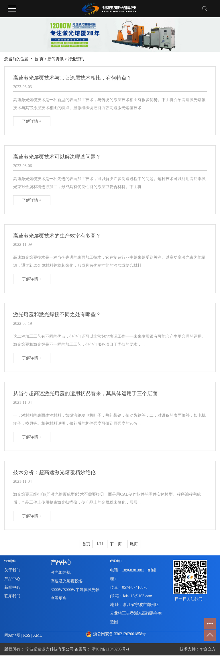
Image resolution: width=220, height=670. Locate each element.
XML (37, 635)
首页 (86, 544)
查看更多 (59, 598)
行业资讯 (76, 59)
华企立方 (208, 649)
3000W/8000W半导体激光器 (75, 590)
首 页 (39, 59)
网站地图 (12, 635)
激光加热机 (61, 572)
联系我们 (12, 596)
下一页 (116, 544)
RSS (26, 635)
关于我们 (12, 570)
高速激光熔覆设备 (67, 581)
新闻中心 (12, 587)
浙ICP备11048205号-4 (110, 649)
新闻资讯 (56, 59)
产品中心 (12, 579)
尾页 (134, 544)
